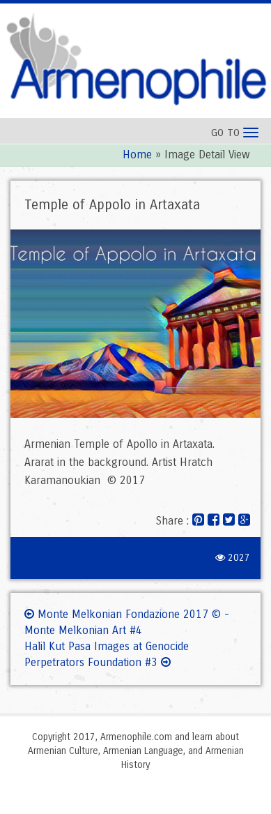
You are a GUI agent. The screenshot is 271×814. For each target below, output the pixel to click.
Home (137, 154)
